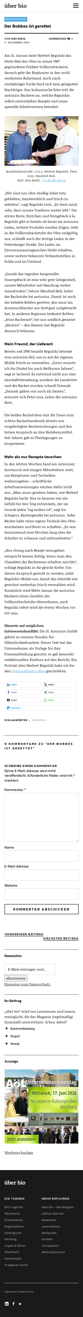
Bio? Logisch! (13, 1207)
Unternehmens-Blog (28, 670)
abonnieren (16, 978)
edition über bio (53, 1213)
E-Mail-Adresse (16, 866)
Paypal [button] (12, 1036)
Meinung (10, 1239)
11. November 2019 (16, 42)
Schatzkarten (13, 1220)
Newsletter (49, 1220)
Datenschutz (26, 1292)
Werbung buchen (19, 1152)
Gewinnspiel (12, 1258)
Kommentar (15, 789)
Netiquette (49, 1233)
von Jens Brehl (15, 39)
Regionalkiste (16, 19)
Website (10, 885)
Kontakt (47, 1239)
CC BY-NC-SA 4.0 (54, 180)
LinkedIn (7, 1303)
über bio (15, 6)
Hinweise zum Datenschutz (27, 984)
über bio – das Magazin (58, 1207)
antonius (39, 720)
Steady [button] (12, 1043)
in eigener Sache (16, 1265)
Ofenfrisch (11, 1252)
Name (9, 847)
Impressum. (11, 1292)
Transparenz (50, 1245)
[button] (23, 684)
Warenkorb (11, 1213)
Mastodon (20, 1303)
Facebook (14, 1303)
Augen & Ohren (15, 1245)
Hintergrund (12, 1233)
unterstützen (51, 1226)
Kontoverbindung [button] (19, 1028)
